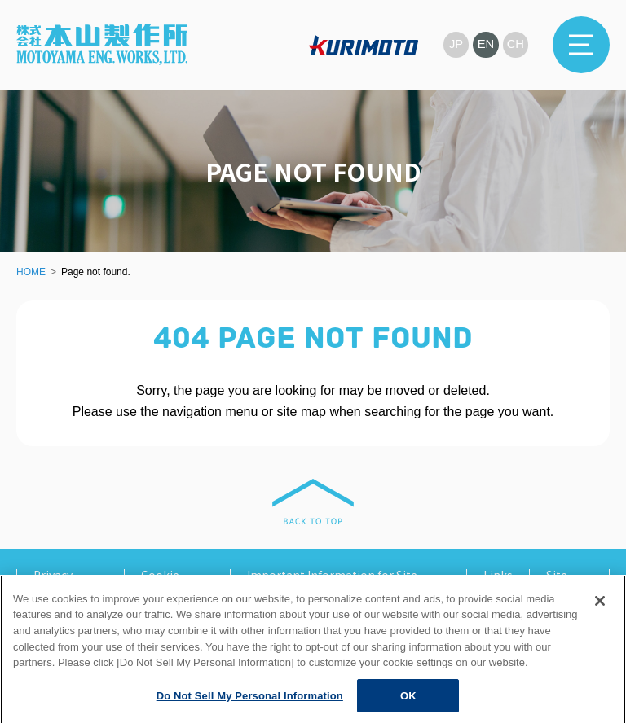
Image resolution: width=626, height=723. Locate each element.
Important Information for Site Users (332, 580)
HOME (31, 272)
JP (454, 44)
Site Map (557, 580)
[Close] (600, 615)
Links (498, 575)
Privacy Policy (53, 580)
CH (515, 44)
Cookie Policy (160, 580)
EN (485, 44)
